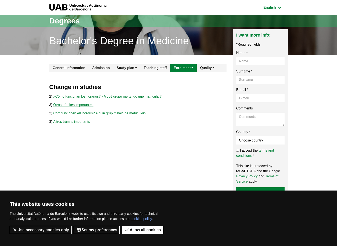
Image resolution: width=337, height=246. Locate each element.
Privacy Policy (247, 176)
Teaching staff (155, 68)
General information (69, 68)
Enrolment (182, 68)
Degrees (64, 20)
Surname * (244, 71)
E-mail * (242, 90)
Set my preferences (96, 229)
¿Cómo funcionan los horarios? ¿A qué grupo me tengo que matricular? (108, 96)
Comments (244, 108)
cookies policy (141, 219)
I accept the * (255, 153)
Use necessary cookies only (40, 229)
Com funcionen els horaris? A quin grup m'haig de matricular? (100, 113)
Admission (101, 68)
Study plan (125, 68)
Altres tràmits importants (71, 121)
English (275, 7)
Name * (242, 53)
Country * (243, 132)
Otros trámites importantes (73, 105)
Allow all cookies (142, 229)
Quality (206, 68)
